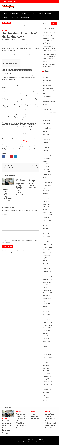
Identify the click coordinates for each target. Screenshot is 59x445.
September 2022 (47, 252)
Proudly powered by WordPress (18, 441)
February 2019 (47, 344)
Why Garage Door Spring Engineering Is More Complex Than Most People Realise (20, 186)
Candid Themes (45, 441)
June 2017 (46, 397)
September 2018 (47, 357)
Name (4, 234)
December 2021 (47, 276)
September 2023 (47, 220)
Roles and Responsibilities (10, 63)
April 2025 (46, 169)
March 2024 (46, 204)
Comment (5, 214)
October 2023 (47, 217)
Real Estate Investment (49, 112)
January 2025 (46, 177)
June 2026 (46, 131)
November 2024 (47, 182)
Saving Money (25, 17)
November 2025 (47, 150)
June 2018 (46, 365)
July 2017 (45, 395)
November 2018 (47, 352)
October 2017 (47, 387)
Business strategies (48, 88)
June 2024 (46, 196)
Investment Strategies (44, 13)
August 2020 (46, 303)
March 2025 (46, 172)
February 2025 (47, 174)
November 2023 (47, 215)
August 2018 (46, 360)
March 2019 (46, 341)
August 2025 (46, 158)
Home (5, 13)
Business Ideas (47, 80)
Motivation (15, 17)
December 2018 (47, 349)
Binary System (14, 13)
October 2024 (47, 185)
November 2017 (47, 384)
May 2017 (46, 400)
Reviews (4, 30)
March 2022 (46, 268)
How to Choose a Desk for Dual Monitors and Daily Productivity (49, 34)
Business (24, 13)
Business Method (47, 82)
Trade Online (46, 123)
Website (30, 234)
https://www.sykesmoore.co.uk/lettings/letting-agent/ (16, 141)
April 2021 (46, 287)
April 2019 (46, 338)
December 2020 (47, 293)
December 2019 (47, 322)
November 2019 (47, 325)
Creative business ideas (49, 91)
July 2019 (45, 333)
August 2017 (46, 392)
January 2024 (46, 209)
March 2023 (46, 236)
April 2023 (46, 233)
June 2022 (46, 260)
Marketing (6, 17)
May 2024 (46, 198)
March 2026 (46, 139)
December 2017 (47, 381)
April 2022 (46, 266)
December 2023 (47, 212)
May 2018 (46, 368)
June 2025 (46, 164)
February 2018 (47, 376)
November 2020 (47, 295)
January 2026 (46, 145)
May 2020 (46, 309)
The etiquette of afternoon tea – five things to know (11, 167)
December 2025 (47, 147)
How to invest (47, 96)
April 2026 (46, 137)
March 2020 (46, 314)
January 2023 (46, 241)
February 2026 (47, 142)
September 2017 (47, 389)
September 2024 (47, 188)
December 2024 (47, 180)
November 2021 (47, 279)
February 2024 (47, 207)
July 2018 (45, 362)
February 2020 (47, 317)
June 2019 (46, 336)
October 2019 (47, 328)
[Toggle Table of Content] (17, 61)
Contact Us (10, 1)
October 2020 (47, 298)
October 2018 (47, 354)
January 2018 (46, 379)
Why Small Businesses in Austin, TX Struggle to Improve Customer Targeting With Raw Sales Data (49, 58)
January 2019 (46, 346)
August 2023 (46, 223)
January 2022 (46, 274)
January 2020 (46, 319)
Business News (47, 85)
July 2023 (45, 225)
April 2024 (46, 201)
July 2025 (45, 161)
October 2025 (47, 153)
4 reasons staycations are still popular (33, 182)
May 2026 (46, 134)
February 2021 (47, 290)
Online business (47, 109)
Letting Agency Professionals (11, 65)
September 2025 (47, 155)
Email (17, 234)
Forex (33, 13)
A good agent (6, 54)
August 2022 (46, 255)
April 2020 (46, 311)
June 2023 (46, 228)
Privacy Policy (17, 1)
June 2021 (46, 284)
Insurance (45, 99)
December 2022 (47, 244)
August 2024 (46, 190)
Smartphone (46, 120)
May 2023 (46, 231)
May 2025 (46, 166)
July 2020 (45, 306)
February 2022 (47, 271)
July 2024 (45, 193)
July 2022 (45, 258)
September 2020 (47, 301)
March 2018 (46, 373)
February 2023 (47, 239)
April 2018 (46, 371)
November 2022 (47, 247)
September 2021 (47, 282)
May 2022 (46, 263)
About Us (4, 1)
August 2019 (46, 330)
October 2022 (47, 250)
